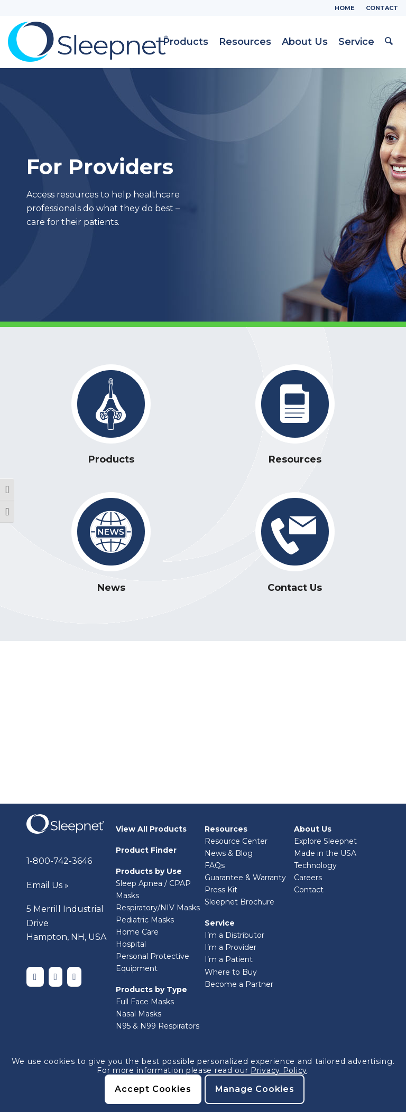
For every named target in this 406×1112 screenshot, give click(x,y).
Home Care (137, 932)
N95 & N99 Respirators (157, 1026)
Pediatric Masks (145, 920)
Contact (382, 8)
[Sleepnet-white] (65, 824)
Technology (315, 865)
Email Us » (47, 885)
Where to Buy (231, 972)
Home (345, 8)
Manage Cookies (254, 1089)
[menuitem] (345, 8)
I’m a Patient (229, 959)
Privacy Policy (279, 1070)
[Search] (389, 41)
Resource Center (236, 841)
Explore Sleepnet (325, 841)
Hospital (131, 944)
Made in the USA (325, 853)
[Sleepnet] (88, 41)
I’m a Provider (230, 947)
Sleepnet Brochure (239, 902)
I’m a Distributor (234, 935)
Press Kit (221, 889)
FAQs (215, 865)
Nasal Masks (138, 1014)
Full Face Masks (145, 1001)
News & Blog (229, 853)
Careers (308, 877)
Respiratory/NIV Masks (158, 907)
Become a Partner (239, 984)
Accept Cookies (153, 1089)
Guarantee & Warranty (245, 877)
